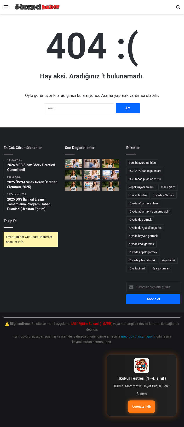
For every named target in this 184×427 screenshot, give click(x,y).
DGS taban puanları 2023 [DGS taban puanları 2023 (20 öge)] (145, 179)
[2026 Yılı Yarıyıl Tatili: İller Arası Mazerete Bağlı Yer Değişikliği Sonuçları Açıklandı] (73, 163)
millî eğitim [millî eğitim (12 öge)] (168, 187)
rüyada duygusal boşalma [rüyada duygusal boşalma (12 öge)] (145, 228)
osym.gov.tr (147, 336)
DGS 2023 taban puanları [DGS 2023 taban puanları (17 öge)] (145, 171)
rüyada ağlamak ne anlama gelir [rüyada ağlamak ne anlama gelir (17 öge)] (149, 211)
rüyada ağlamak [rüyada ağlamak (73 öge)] (164, 195)
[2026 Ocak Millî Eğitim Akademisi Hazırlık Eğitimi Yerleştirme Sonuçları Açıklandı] (92, 163)
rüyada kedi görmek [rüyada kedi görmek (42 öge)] (141, 244)
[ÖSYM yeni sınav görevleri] (73, 175)
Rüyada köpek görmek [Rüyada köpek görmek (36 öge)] (143, 252)
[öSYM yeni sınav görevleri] (73, 186)
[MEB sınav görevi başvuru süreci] (110, 163)
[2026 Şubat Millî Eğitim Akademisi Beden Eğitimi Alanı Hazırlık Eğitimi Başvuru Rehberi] (92, 175)
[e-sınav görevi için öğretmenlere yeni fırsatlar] (110, 186)
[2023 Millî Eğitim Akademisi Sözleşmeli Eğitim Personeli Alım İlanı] (110, 175)
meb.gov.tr (129, 336)
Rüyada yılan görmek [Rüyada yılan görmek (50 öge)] (142, 260)
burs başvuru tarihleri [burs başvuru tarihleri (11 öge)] (142, 162)
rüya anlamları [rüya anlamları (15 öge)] (138, 195)
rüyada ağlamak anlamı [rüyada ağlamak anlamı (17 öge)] (144, 203)
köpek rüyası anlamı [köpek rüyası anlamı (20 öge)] (141, 187)
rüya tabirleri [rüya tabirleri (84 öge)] (137, 268)
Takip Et (10, 221)
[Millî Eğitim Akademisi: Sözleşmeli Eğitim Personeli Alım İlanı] (92, 186)
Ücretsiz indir (141, 406)
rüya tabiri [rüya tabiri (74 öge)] (168, 260)
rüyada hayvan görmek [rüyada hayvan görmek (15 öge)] (143, 236)
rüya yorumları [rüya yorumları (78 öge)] (160, 268)
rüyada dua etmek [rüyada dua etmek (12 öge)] (140, 219)
